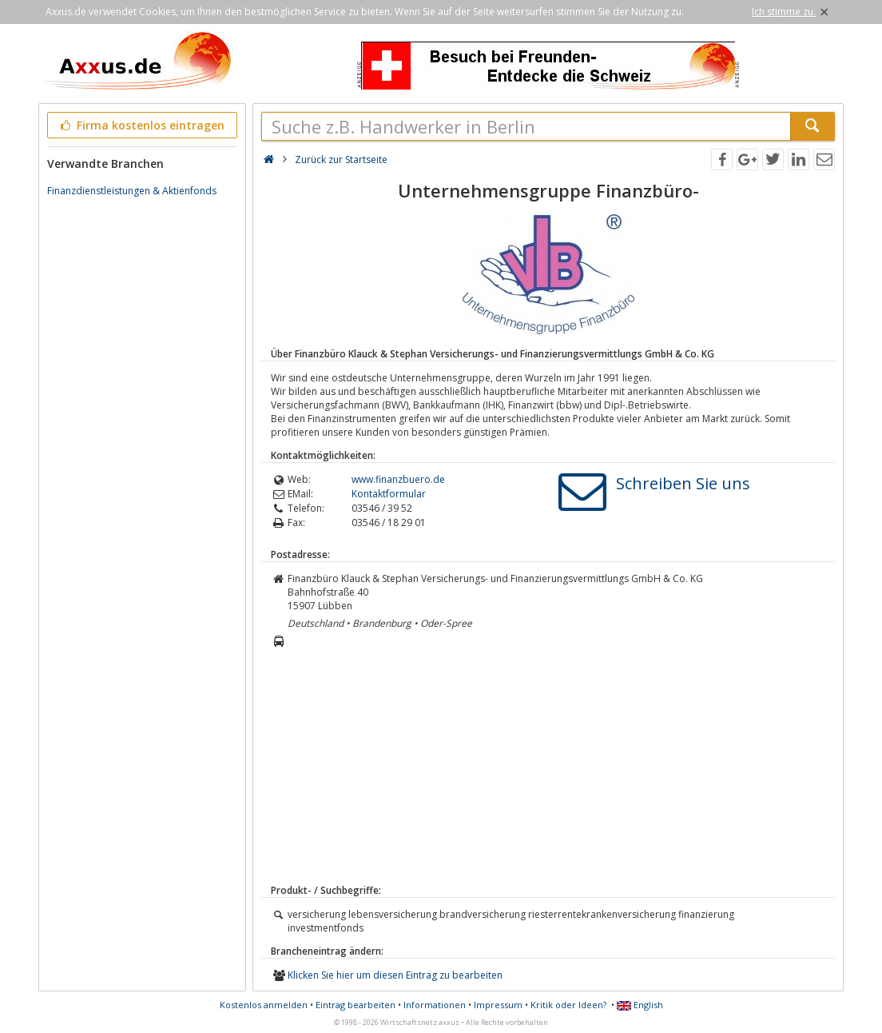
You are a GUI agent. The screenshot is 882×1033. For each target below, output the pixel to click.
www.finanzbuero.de (398, 479)
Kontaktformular (389, 494)
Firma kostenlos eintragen (141, 125)
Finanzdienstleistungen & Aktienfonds (132, 190)
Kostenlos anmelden (264, 1005)
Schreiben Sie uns (683, 483)
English (640, 1005)
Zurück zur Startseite (341, 159)
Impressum (498, 1005)
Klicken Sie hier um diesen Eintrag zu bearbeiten (395, 975)
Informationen (434, 1005)
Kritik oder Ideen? (568, 1005)
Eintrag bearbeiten (355, 1005)
